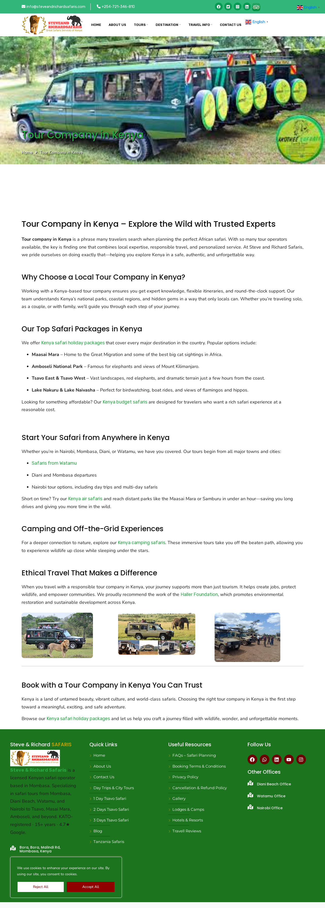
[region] (66, 877)
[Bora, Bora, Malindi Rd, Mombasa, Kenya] (13, 848)
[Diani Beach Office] (250, 783)
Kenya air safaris (85, 498)
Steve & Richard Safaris (38, 770)
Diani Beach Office (274, 784)
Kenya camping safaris (141, 542)
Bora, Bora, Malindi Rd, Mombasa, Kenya (40, 849)
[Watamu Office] (250, 795)
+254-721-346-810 (116, 6)
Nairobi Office (270, 807)
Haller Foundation (199, 594)
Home (27, 152)
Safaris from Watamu (54, 463)
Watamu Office (271, 796)
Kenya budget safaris (125, 402)
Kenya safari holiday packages (73, 343)
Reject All (40, 886)
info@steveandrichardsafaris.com (53, 6)
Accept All (90, 886)
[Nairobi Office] (250, 807)
